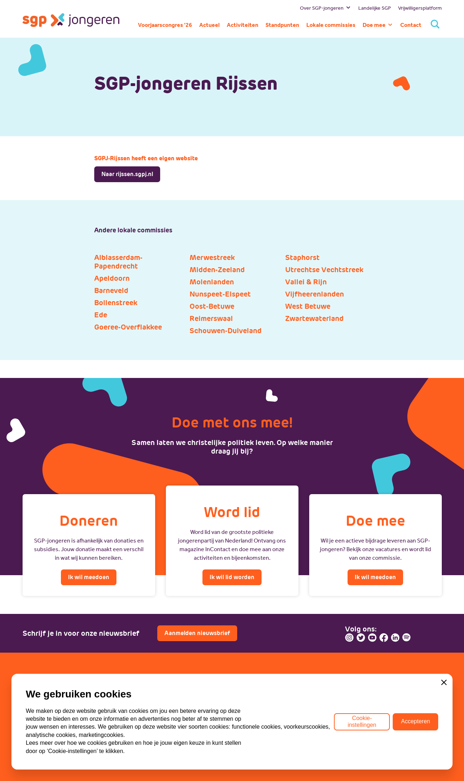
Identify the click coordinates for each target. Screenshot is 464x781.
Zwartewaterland (314, 318)
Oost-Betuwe (212, 306)
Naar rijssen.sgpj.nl (127, 174)
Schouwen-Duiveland (226, 330)
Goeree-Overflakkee (128, 327)
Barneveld (111, 290)
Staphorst (302, 257)
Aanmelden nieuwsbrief (197, 633)
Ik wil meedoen (88, 577)
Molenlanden (212, 282)
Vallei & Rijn (306, 282)
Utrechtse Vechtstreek (324, 269)
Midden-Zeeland (217, 269)
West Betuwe (307, 306)
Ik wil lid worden (232, 577)
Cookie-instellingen (362, 735)
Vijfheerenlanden (314, 294)
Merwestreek (212, 257)
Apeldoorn (112, 278)
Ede (100, 315)
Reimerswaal (211, 318)
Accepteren (415, 736)
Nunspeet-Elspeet (220, 294)
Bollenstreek (115, 302)
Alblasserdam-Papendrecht (118, 261)
